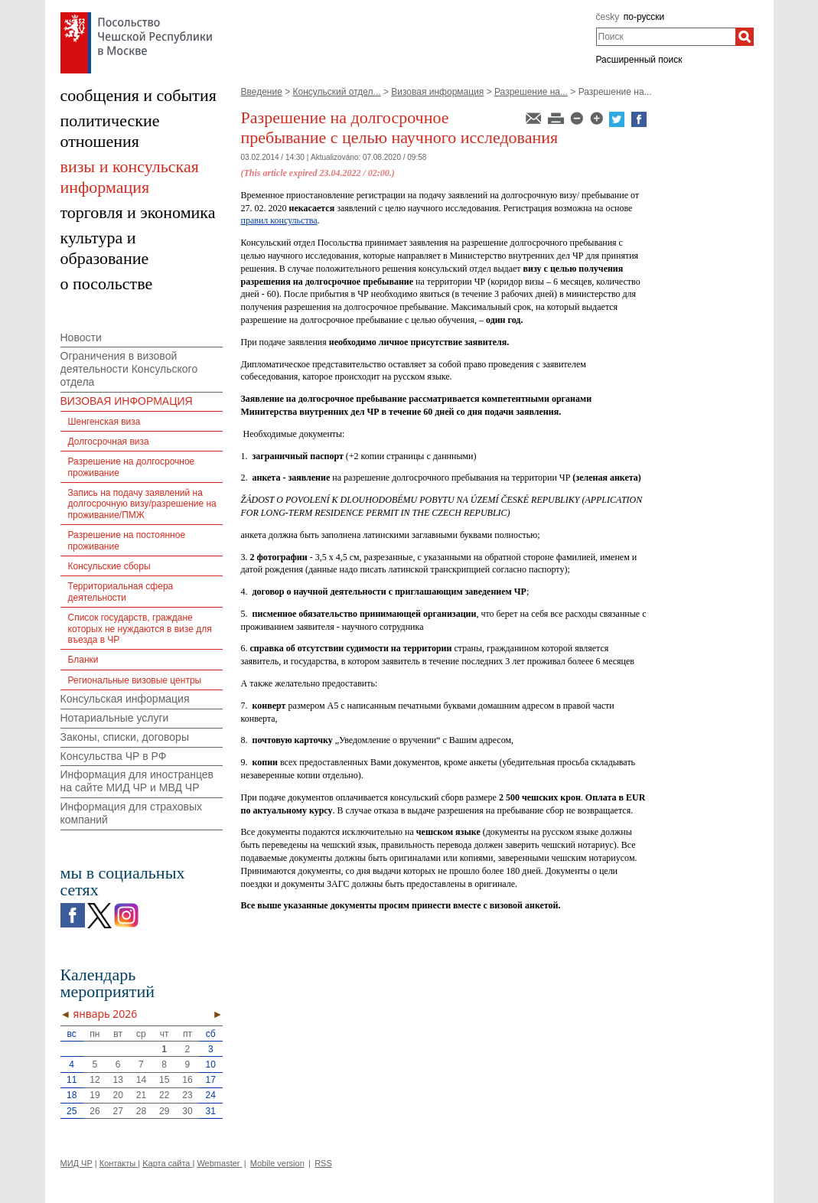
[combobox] (666, 37)
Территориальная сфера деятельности (121, 591)
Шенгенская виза (104, 421)
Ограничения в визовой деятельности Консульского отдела (129, 369)
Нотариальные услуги (114, 718)
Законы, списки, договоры (124, 737)
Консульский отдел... (337, 91)
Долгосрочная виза (108, 441)
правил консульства (279, 220)
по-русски (644, 16)
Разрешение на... (531, 91)
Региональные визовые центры (135, 680)
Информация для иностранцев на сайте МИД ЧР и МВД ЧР (137, 781)
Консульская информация (125, 699)
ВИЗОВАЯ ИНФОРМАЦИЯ (126, 401)
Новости (81, 337)
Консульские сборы (109, 566)
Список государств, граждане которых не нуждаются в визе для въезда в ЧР (140, 628)
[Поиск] (744, 37)
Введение (261, 91)
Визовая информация (437, 91)
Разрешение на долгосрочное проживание (131, 467)
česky (608, 16)
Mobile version (277, 1163)
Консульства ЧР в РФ (113, 756)
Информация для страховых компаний (131, 813)
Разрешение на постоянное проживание (127, 540)
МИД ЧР (76, 1163)
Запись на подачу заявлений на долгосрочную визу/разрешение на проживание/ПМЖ (142, 503)
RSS (323, 1163)
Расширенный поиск (639, 59)
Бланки (83, 659)
